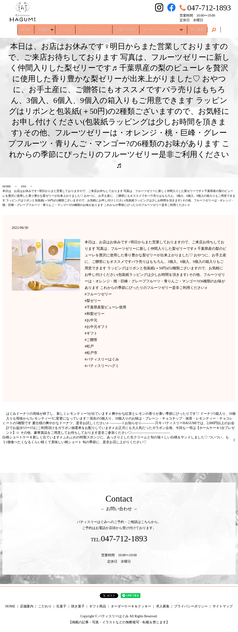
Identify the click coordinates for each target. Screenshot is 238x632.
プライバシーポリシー (191, 606)
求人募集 (200, 27)
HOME (23, 27)
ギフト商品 (97, 606)
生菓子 (61, 606)
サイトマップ (223, 606)
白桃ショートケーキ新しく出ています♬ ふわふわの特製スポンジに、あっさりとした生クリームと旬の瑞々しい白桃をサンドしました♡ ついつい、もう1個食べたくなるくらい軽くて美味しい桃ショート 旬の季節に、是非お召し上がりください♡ (115, 439)
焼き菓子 (78, 606)
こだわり (65, 27)
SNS (23, 186)
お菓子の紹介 (126, 27)
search (216, 28)
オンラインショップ (94, 27)
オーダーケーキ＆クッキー (163, 27)
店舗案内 (41, 27)
